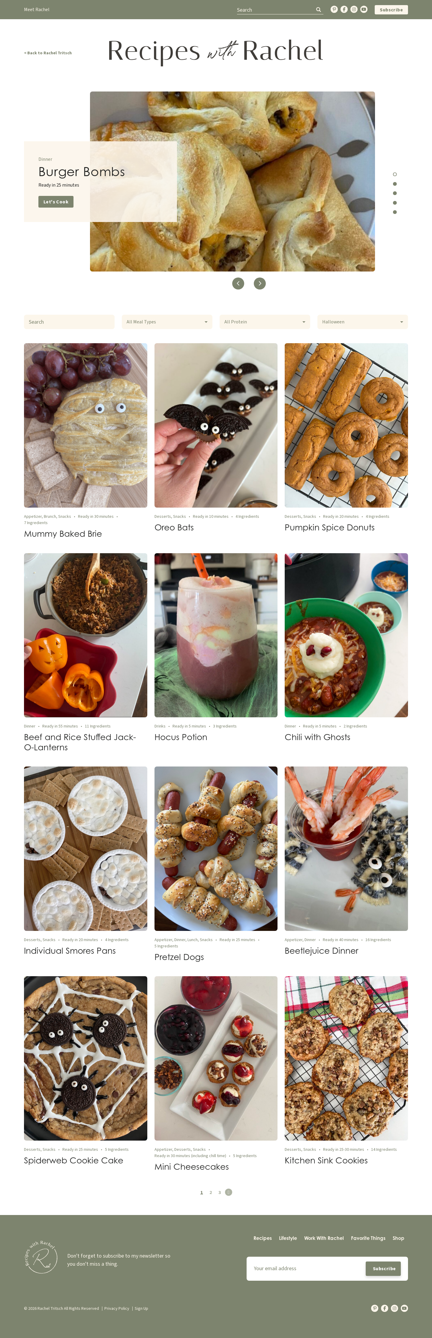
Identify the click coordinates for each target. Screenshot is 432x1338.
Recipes (263, 1238)
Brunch (50, 517)
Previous (238, 283)
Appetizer (33, 517)
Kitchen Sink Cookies (326, 1160)
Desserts (162, 517)
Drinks (160, 726)
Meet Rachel (37, 9)
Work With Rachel (324, 1238)
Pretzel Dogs (179, 957)
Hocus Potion (180, 737)
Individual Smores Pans (70, 951)
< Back (48, 53)
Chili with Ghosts (317, 737)
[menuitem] (263, 1238)
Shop (398, 1238)
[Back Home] (216, 53)
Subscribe (391, 10)
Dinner (45, 159)
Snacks (64, 517)
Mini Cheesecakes (191, 1167)
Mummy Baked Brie (63, 533)
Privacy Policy (116, 1309)
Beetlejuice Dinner (321, 951)
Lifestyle (288, 1238)
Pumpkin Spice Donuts (330, 527)
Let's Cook (56, 202)
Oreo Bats (174, 527)
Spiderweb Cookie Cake (73, 1160)
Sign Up (141, 1309)
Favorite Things (368, 1238)
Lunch (193, 940)
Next (260, 283)
